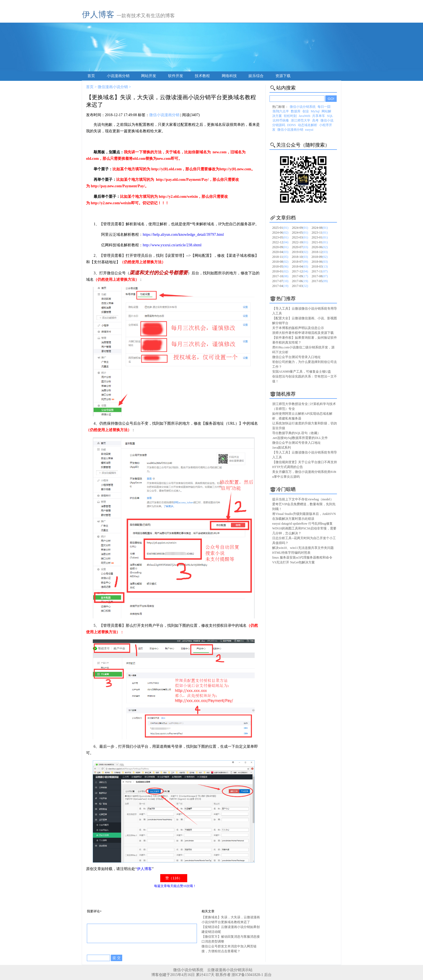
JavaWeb (304, 116)
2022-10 (300, 242)
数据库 (296, 111)
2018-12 (320, 252)
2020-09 (280, 247)
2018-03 (320, 266)
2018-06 (320, 262)
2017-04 (280, 286)
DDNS (291, 125)
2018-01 (280, 271)
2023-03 (300, 237)
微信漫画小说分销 (113, 87)
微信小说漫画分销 (164, 115)
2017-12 (300, 271)
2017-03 (300, 286)
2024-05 (300, 232)
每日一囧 (324, 107)
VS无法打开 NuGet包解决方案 (293, 562)
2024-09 (300, 228)
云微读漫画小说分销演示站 (230, 970)
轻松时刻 (290, 116)
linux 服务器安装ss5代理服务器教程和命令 (302, 557)
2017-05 (320, 281)
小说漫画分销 (118, 76)
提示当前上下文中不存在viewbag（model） (302, 499)
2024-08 (320, 228)
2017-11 (320, 271)
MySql (315, 111)
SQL (330, 116)
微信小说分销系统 (303, 107)
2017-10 (280, 276)
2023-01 (320, 237)
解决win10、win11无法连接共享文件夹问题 (303, 548)
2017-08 (320, 276)
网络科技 (229, 76)
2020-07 (300, 247)
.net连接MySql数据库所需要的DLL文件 (300, 438)
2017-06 (300, 281)
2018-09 (320, 257)
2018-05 (280, 266)
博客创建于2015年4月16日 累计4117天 (183, 975)
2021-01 (320, 242)
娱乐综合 (256, 76)
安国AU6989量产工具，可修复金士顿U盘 (301, 371)
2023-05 (280, 237)
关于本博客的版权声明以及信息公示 (298, 328)
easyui (309, 129)
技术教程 (202, 76)
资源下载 (283, 76)
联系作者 (223, 975)
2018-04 (300, 266)
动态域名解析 (307, 125)
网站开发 (148, 76)
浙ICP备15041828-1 (247, 975)
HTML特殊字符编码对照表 (291, 553)
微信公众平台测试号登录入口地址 (296, 357)
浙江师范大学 (300, 120)
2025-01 (280, 228)
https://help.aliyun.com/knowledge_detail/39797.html (183, 235)
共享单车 (318, 116)
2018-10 (300, 257)
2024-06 (280, 232)
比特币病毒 (281, 120)
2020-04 (280, 252)
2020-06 (320, 247)
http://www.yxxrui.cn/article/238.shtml (172, 245)
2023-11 (320, 232)
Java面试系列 (281, 447)
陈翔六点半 (281, 111)
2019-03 (300, 252)
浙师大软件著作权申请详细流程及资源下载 (303, 333)
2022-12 (280, 242)
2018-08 (280, 262)
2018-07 (300, 262)
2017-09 (300, 276)
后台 (268, 975)
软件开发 (175, 76)
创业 (305, 111)
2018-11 (280, 257)
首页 (91, 76)
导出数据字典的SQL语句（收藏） (296, 433)
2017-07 (280, 281)
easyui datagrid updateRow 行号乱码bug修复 (302, 523)
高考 (315, 120)
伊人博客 (98, 14)
